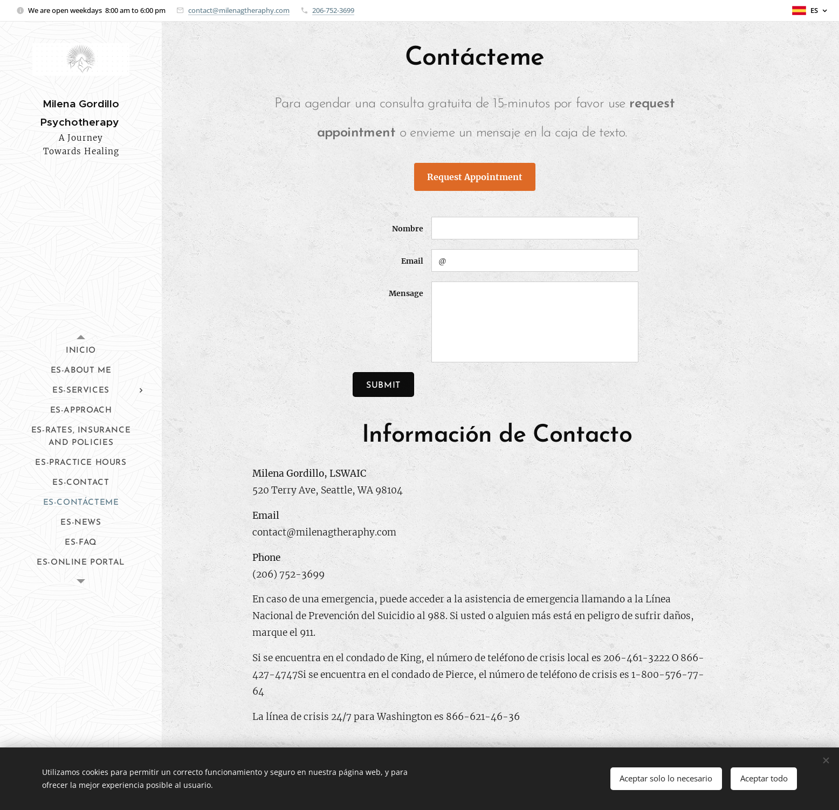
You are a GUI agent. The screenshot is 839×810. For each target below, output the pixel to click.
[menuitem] (81, 351)
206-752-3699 (333, 10)
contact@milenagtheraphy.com (239, 10)
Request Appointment (474, 176)
